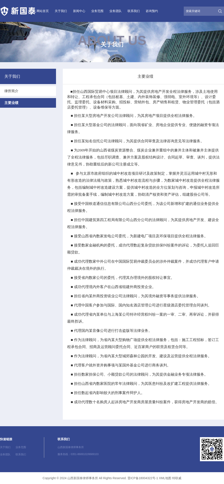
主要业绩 (11, 103)
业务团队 (115, 11)
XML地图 (165, 478)
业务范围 (97, 11)
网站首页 (43, 11)
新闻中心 (79, 11)
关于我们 (61, 11)
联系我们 (134, 11)
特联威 (176, 478)
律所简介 (11, 91)
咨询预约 (152, 11)
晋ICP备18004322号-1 (143, 478)
